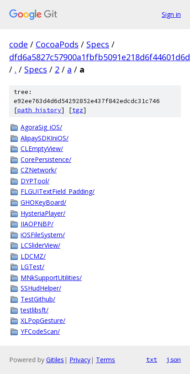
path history (39, 110)
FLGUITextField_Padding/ (58, 191)
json (173, 359)
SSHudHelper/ (41, 288)
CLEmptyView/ (42, 148)
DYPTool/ (35, 181)
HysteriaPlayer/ (43, 213)
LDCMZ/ (33, 256)
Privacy (79, 359)
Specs (97, 44)
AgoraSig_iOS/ (41, 127)
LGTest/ (32, 266)
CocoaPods (57, 44)
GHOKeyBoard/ (43, 202)
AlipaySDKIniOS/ (45, 138)
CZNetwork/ (39, 170)
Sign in (171, 14)
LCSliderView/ (40, 245)
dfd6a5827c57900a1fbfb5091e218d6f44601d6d (99, 57)
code (18, 44)
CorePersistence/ (46, 159)
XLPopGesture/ (43, 320)
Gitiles (55, 359)
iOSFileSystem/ (43, 234)
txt (151, 359)
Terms (105, 359)
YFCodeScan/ (40, 331)
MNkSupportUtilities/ (51, 277)
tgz (77, 110)
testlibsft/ (34, 310)
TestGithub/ (38, 299)
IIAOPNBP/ (37, 223)
